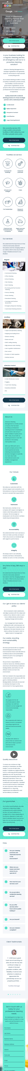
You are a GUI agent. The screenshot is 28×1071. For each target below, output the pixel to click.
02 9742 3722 (15, 46)
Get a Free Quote (14, 41)
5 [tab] (17, 989)
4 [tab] (15, 989)
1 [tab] (8, 989)
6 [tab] (20, 989)
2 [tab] (10, 989)
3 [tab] (13, 989)
